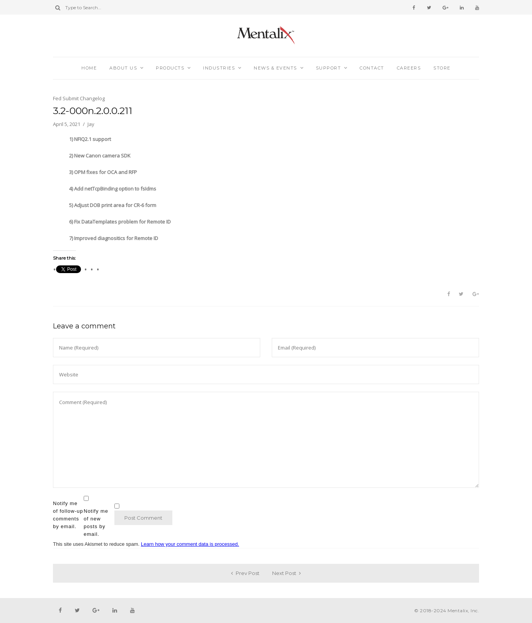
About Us (123, 68)
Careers (409, 68)
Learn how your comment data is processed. (190, 544)
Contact (372, 68)
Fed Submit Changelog (79, 98)
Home (89, 68)
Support (328, 68)
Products (170, 68)
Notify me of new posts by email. (96, 522)
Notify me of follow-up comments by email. (68, 514)
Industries (219, 68)
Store (442, 68)
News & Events (275, 68)
